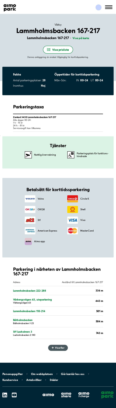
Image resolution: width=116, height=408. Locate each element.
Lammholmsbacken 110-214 (29, 311)
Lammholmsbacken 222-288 (29, 290)
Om (42, 374)
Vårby (58, 24)
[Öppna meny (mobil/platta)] (108, 7)
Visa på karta (80, 38)
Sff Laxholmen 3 (22, 331)
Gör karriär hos (72, 374)
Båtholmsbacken (23, 320)
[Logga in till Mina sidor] (98, 7)
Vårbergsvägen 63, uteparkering (32, 299)
